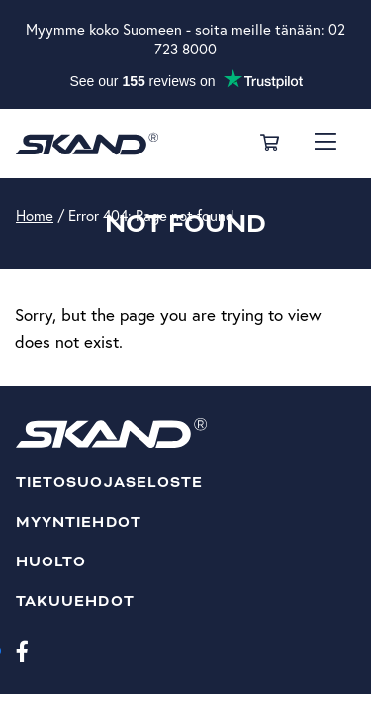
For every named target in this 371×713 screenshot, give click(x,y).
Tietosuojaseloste (109, 482)
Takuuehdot (75, 601)
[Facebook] (22, 649)
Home (34, 215)
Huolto (51, 562)
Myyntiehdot (78, 522)
